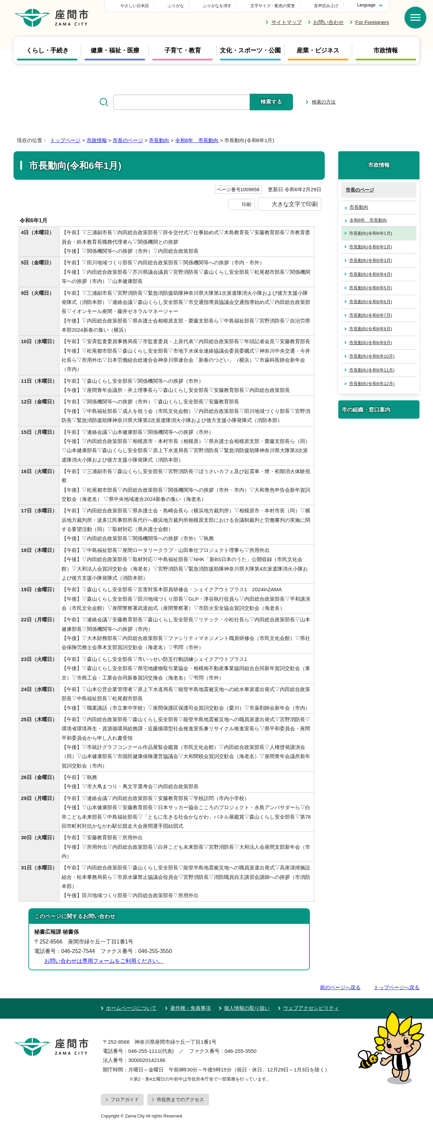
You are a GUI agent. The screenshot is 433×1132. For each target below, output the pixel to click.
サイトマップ (286, 22)
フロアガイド (125, 1099)
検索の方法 (324, 102)
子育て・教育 (182, 50)
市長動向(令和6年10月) (371, 356)
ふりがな (223, 5)
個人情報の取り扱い (247, 1008)
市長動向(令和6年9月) (370, 342)
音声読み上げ (326, 5)
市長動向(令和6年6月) (370, 301)
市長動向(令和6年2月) (370, 246)
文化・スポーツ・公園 (250, 50)
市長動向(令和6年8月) (370, 328)
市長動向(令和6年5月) (370, 287)
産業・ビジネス (318, 50)
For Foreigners (372, 22)
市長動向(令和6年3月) (370, 260)
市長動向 (159, 140)
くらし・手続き (47, 50)
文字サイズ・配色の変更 (272, 5)
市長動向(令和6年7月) (370, 315)
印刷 (246, 204)
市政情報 (385, 50)
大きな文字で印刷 (295, 204)
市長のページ (128, 140)
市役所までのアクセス (180, 1099)
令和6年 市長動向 (197, 140)
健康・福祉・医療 (115, 50)
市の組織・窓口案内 (366, 409)
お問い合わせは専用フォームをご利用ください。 (103, 961)
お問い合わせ (328, 22)
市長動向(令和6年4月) (370, 274)
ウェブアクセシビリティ (311, 1008)
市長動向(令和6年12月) (371, 383)
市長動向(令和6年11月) (371, 370)
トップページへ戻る (396, 987)
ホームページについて (131, 1008)
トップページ (65, 140)
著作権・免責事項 (190, 1008)
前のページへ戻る (340, 987)
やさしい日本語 (182, 5)
